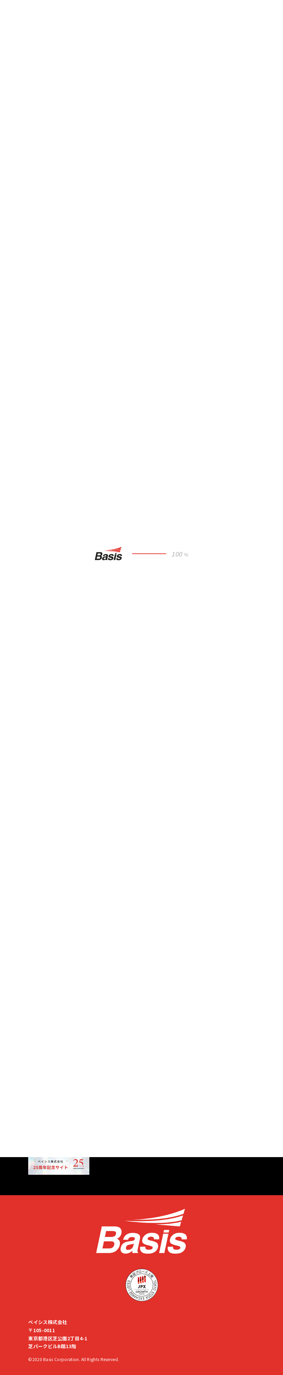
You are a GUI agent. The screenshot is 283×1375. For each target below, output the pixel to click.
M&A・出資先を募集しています (66, 1141)
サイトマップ (42, 1090)
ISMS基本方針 (43, 1053)
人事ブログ (40, 1041)
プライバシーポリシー (52, 1065)
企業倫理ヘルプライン (52, 1076)
